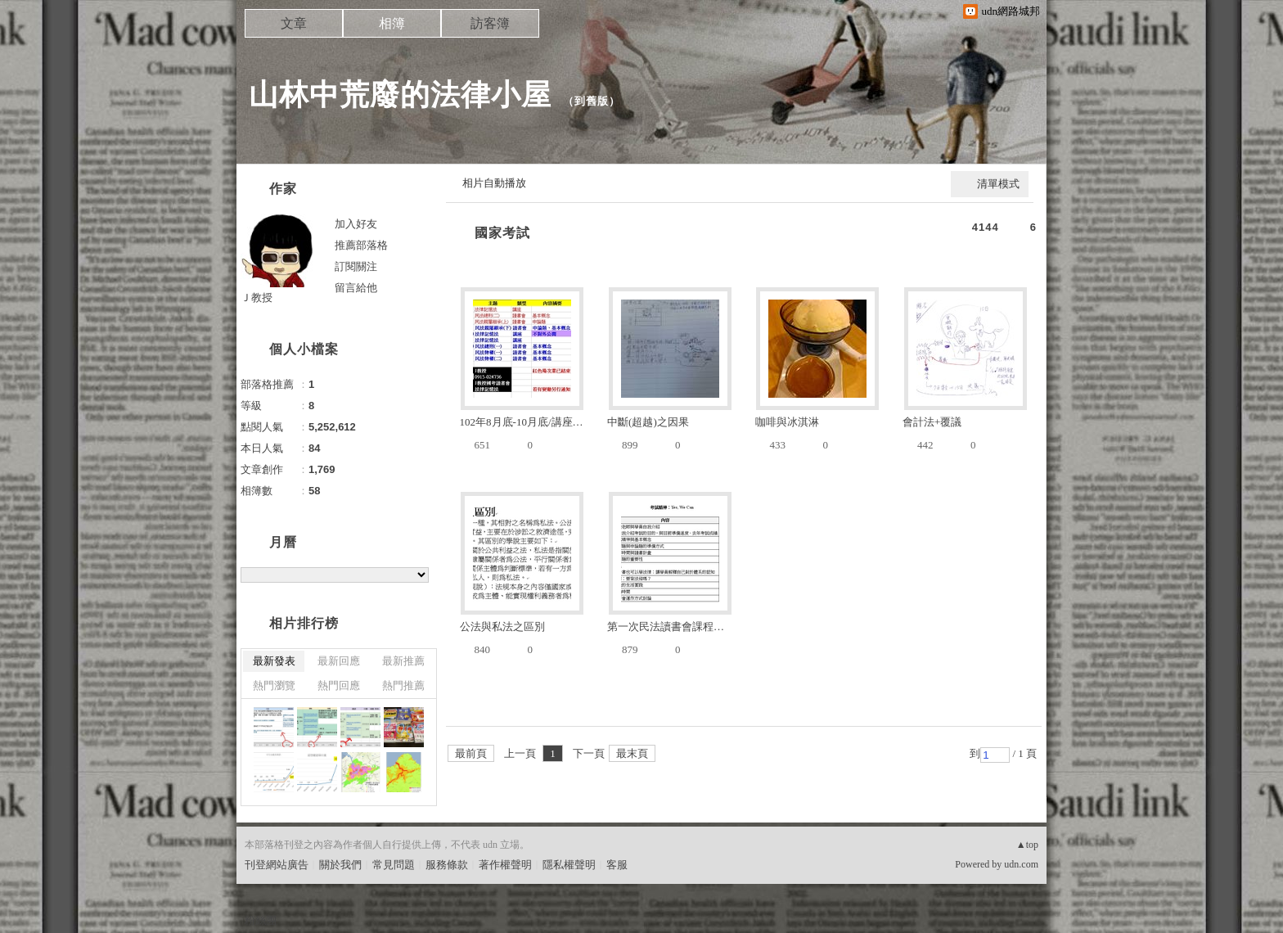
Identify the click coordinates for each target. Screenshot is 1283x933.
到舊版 (591, 101)
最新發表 (274, 661)
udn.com (1021, 864)
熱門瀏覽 (274, 685)
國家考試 (502, 233)
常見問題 (393, 865)
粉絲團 (261, 920)
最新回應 (338, 661)
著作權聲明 (505, 865)
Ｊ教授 (256, 297)
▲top (1027, 844)
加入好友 (356, 224)
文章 (294, 23)
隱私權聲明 (569, 865)
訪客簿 (490, 23)
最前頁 (471, 753)
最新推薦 (403, 661)
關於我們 (340, 865)
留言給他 (356, 288)
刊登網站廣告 (276, 865)
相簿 (392, 23)
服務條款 (446, 865)
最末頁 (632, 753)
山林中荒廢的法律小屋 (400, 94)
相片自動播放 (494, 183)
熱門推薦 (403, 685)
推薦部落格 (361, 245)
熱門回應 (338, 685)
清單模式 (998, 184)
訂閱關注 (356, 266)
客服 (617, 865)
